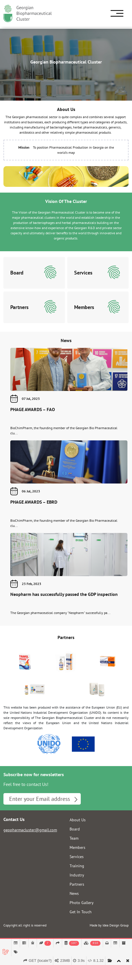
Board (75, 829)
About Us (78, 819)
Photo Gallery (82, 902)
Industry (77, 875)
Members (77, 847)
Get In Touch (81, 911)
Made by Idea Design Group (109, 925)
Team (74, 838)
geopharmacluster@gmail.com (30, 829)
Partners (66, 637)
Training (77, 865)
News (66, 340)
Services (77, 856)
